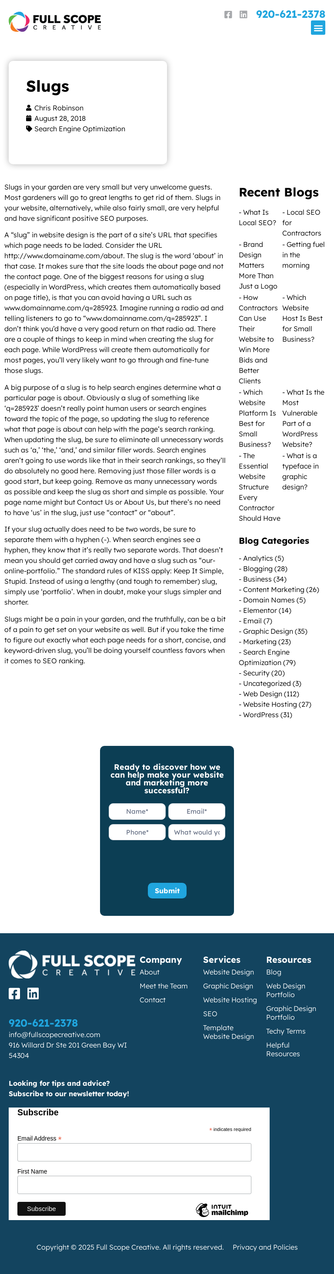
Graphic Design (268, 631)
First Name (32, 1171)
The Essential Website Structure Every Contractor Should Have (260, 486)
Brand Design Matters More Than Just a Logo (258, 265)
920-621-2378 (290, 13)
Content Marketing (273, 589)
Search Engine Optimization (79, 128)
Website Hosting (270, 704)
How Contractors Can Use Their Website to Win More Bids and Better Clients (258, 339)
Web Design (262, 693)
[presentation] (175, 861)
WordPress (261, 714)
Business (257, 579)
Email (252, 620)
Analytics (258, 558)
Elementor (260, 610)
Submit (167, 890)
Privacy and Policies (265, 1247)
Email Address (39, 1138)
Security (256, 673)
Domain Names (269, 599)
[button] (318, 27)
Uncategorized (267, 683)
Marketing (260, 641)
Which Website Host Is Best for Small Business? (302, 318)
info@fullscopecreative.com (54, 1034)
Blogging (258, 568)
